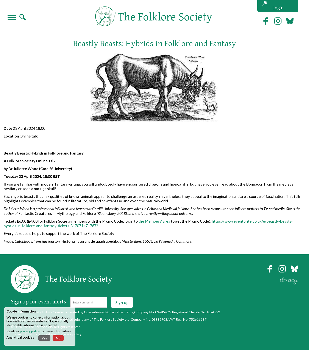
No (58, 338)
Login (277, 7)
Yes (44, 338)
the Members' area (154, 221)
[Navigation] (11, 18)
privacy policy (30, 331)
